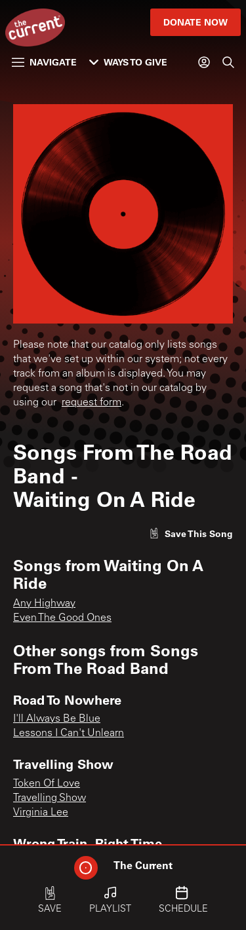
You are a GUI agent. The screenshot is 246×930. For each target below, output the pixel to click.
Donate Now (195, 22)
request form (91, 403)
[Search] (228, 62)
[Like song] (191, 533)
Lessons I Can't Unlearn (68, 733)
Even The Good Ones (62, 618)
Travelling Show (49, 798)
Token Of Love (46, 784)
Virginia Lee (40, 813)
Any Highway (44, 604)
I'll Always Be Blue (56, 719)
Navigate (44, 62)
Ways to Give (128, 62)
